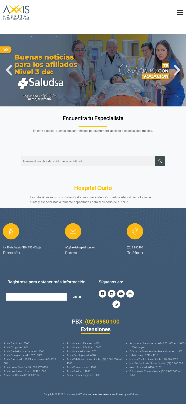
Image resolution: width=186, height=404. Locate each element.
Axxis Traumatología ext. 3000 (83, 375)
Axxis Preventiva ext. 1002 (81, 367)
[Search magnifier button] (160, 161)
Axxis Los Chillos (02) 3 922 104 (21, 375)
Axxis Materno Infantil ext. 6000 (84, 347)
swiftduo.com (134, 394)
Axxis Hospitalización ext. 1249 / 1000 (25, 371)
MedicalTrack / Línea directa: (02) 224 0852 (153, 359)
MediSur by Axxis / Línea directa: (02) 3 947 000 (156, 363)
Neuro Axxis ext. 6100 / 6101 (145, 367)
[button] (9, 70)
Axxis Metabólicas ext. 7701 (82, 351)
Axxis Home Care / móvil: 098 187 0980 (26, 367)
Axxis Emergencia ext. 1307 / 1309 (23, 355)
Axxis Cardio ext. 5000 (16, 343)
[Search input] (88, 161)
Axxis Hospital (72, 394)
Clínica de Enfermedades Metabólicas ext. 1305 (155, 351)
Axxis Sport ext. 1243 (78, 371)
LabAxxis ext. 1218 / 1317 (143, 355)
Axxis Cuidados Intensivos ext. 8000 (24, 351)
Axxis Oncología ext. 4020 (81, 355)
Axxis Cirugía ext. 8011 (16, 347)
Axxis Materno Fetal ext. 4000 (83, 343)
